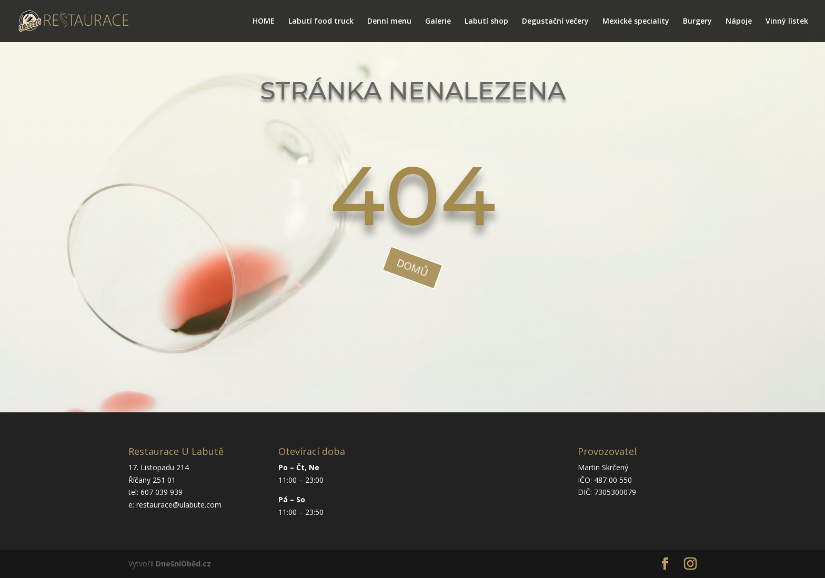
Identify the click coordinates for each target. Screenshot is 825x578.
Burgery (697, 21)
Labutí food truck (321, 21)
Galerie (438, 21)
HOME (264, 21)
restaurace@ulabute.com (179, 505)
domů (412, 267)
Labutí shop (486, 21)
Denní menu (389, 21)
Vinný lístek (787, 21)
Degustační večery (555, 21)
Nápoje (739, 21)
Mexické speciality (635, 21)
